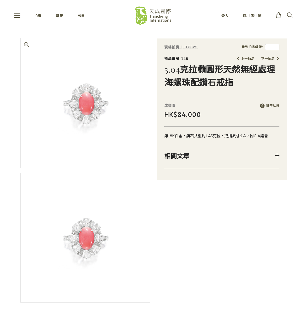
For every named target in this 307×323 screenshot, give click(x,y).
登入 (225, 16)
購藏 (59, 16)
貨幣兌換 (272, 106)
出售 (81, 16)
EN (245, 16)
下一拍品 (268, 59)
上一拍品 (247, 59)
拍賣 (37, 16)
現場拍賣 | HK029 (181, 47)
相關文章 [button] (176, 156)
